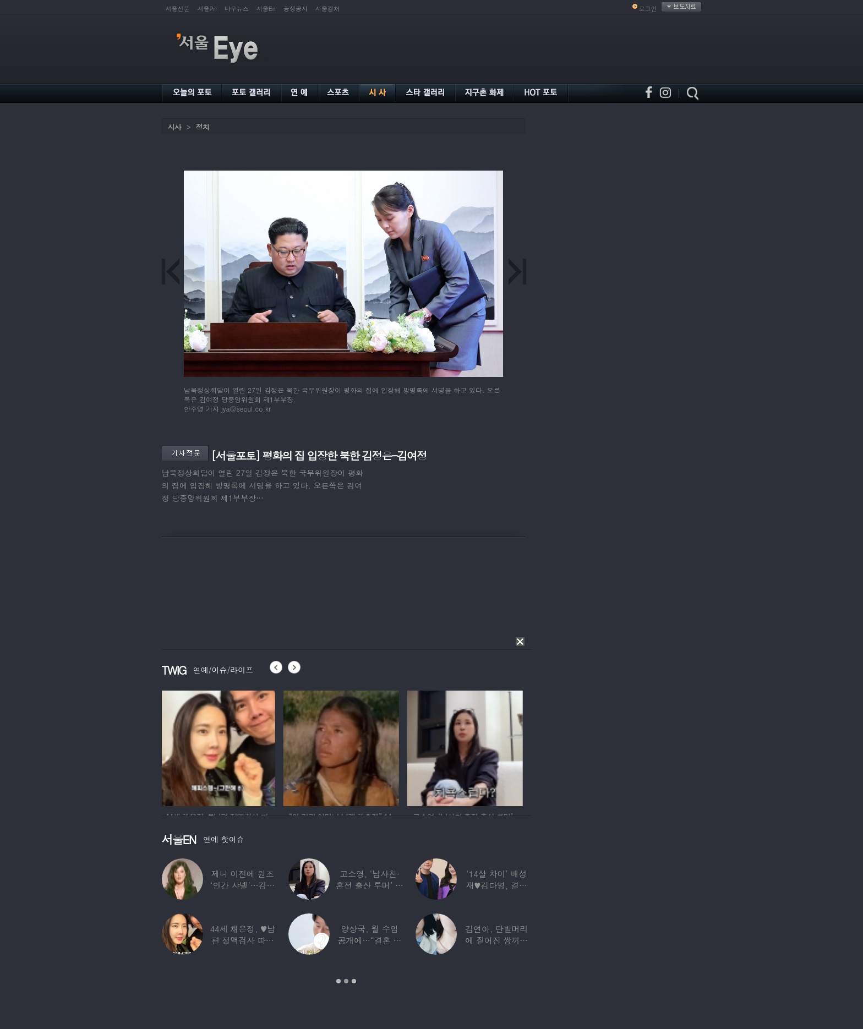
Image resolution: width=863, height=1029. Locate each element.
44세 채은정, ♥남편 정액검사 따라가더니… (242, 940)
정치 (202, 127)
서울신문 (178, 8)
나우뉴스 (237, 8)
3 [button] (354, 981)
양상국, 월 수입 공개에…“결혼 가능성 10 (369, 940)
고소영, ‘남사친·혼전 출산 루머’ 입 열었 (369, 885)
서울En (266, 8)
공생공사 (295, 8)
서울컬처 (327, 8)
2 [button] (346, 981)
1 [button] (338, 981)
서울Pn (207, 8)
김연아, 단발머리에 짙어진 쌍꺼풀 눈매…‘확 (496, 940)
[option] (219, 746)
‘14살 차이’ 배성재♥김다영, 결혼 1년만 (496, 885)
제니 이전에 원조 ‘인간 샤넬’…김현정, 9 (242, 885)
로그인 (648, 8)
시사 (174, 127)
